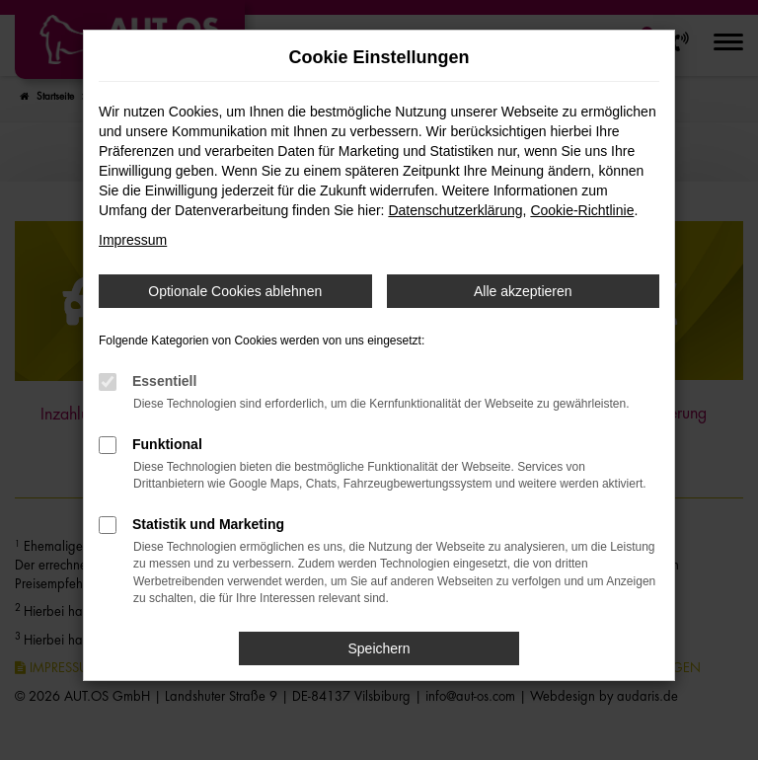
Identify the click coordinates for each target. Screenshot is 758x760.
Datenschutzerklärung (455, 210)
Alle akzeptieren (523, 291)
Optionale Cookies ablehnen (235, 291)
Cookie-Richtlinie (582, 210)
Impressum (133, 240)
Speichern (378, 648)
